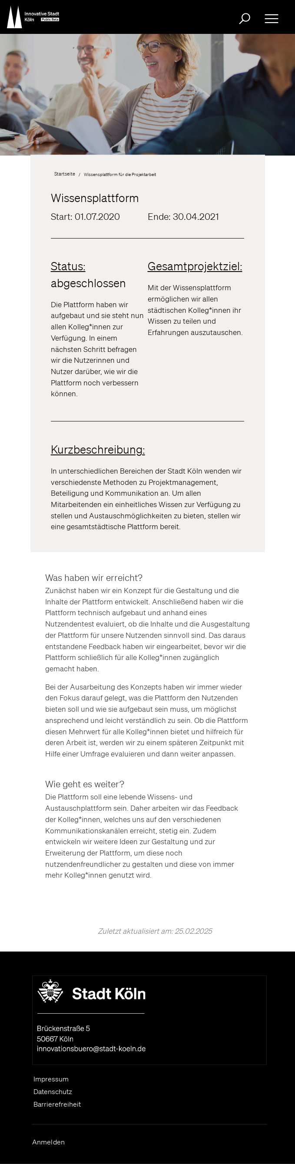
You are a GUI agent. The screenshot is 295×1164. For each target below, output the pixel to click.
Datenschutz (52, 1091)
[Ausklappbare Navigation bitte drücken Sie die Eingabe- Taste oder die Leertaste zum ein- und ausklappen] (271, 19)
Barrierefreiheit (57, 1104)
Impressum (51, 1078)
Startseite (64, 173)
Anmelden (48, 1141)
